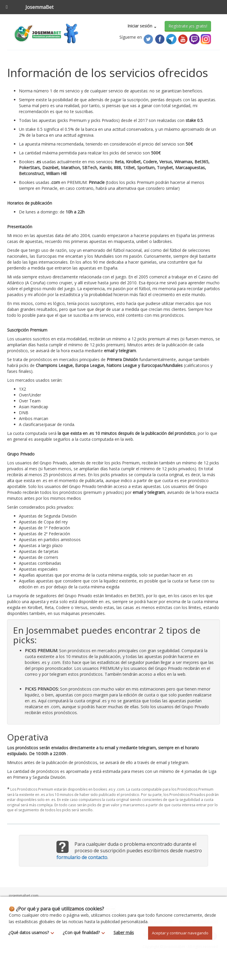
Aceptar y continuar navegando (180, 933)
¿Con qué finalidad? (85, 932)
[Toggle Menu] (7, 7)
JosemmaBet (39, 7)
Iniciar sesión (141, 26)
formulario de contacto (81, 857)
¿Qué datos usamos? (32, 932)
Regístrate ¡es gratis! (187, 26)
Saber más (124, 932)
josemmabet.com (23, 895)
